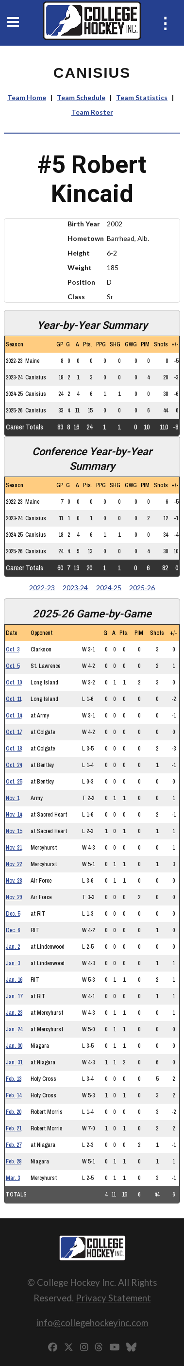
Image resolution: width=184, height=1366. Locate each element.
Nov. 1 (12, 798)
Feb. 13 (13, 1079)
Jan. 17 (14, 996)
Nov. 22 (14, 864)
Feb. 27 (13, 1145)
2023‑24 (75, 587)
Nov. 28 (14, 881)
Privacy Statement (113, 1297)
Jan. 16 (14, 980)
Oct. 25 (14, 781)
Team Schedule (81, 97)
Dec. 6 (13, 930)
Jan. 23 (14, 1013)
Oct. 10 (14, 682)
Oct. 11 (13, 699)
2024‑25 (109, 587)
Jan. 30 (14, 1046)
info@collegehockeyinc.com (92, 1322)
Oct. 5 (12, 666)
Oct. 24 (14, 765)
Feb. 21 (13, 1128)
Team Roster (92, 112)
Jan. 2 (13, 947)
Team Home (26, 97)
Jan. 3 (13, 963)
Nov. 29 (14, 897)
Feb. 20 (13, 1112)
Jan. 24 (14, 1029)
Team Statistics (141, 97)
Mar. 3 (13, 1178)
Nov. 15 (14, 831)
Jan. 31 (14, 1062)
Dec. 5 (13, 914)
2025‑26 (142, 587)
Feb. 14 (13, 1095)
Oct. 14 (14, 715)
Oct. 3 (12, 649)
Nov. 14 (14, 815)
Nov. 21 (14, 848)
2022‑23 (42, 587)
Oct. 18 (14, 748)
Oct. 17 (14, 732)
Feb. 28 (13, 1161)
